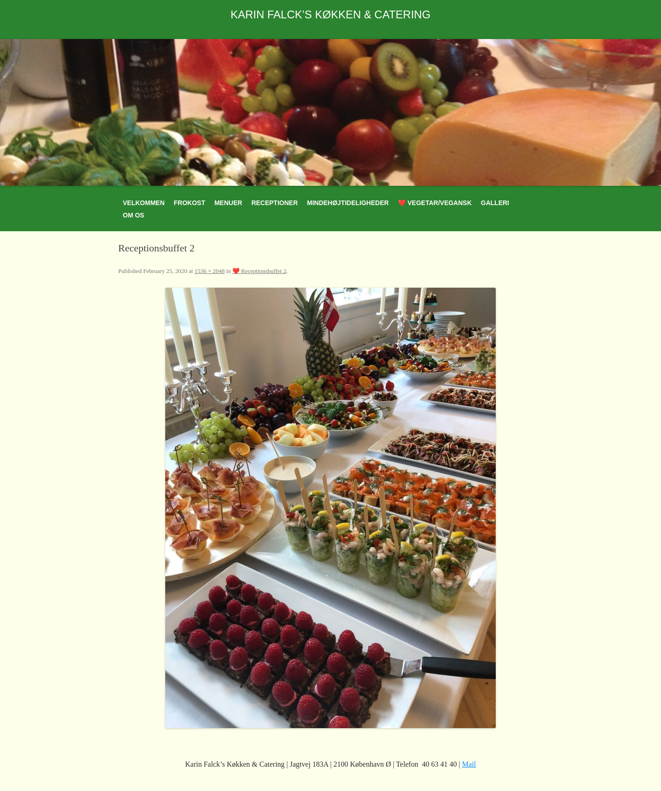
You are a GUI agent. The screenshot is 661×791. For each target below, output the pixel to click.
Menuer (228, 202)
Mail (469, 764)
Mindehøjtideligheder (348, 202)
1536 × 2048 (210, 270)
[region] (330, 112)
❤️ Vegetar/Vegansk (435, 202)
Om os (134, 215)
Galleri (495, 202)
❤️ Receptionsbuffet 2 (259, 270)
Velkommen (144, 202)
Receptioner (275, 202)
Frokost (189, 202)
